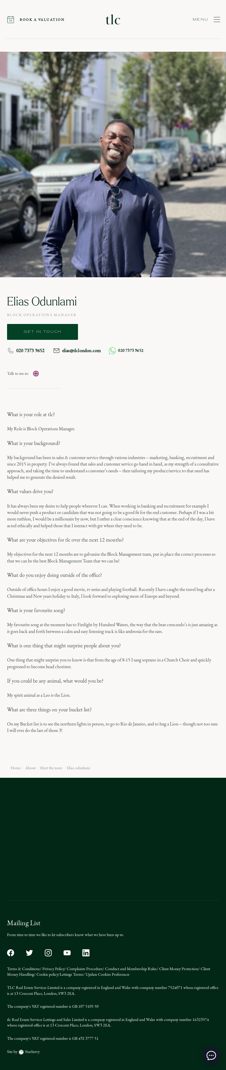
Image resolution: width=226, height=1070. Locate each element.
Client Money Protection (178, 969)
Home (16, 768)
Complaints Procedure (84, 969)
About (30, 768)
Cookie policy (47, 974)
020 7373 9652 (26, 350)
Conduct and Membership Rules (130, 969)
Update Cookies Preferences (107, 974)
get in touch (43, 332)
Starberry (32, 1051)
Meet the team (51, 768)
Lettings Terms (71, 974)
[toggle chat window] (211, 1055)
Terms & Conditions (23, 969)
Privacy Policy (52, 969)
